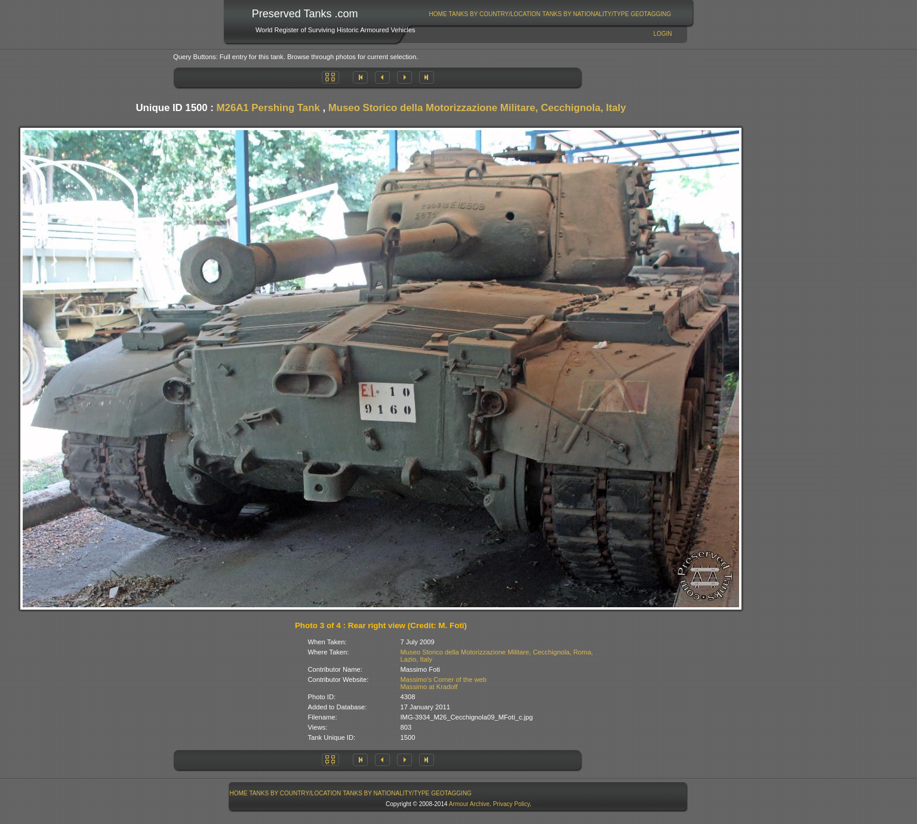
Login (662, 33)
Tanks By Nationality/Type (585, 14)
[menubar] (550, 14)
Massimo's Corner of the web (444, 679)
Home (438, 14)
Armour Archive (469, 804)
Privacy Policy (511, 804)
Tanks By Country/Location (495, 14)
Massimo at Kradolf (429, 686)
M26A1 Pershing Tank (268, 107)
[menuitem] (438, 14)
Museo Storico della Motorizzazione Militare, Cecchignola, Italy (477, 107)
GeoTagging (650, 14)
